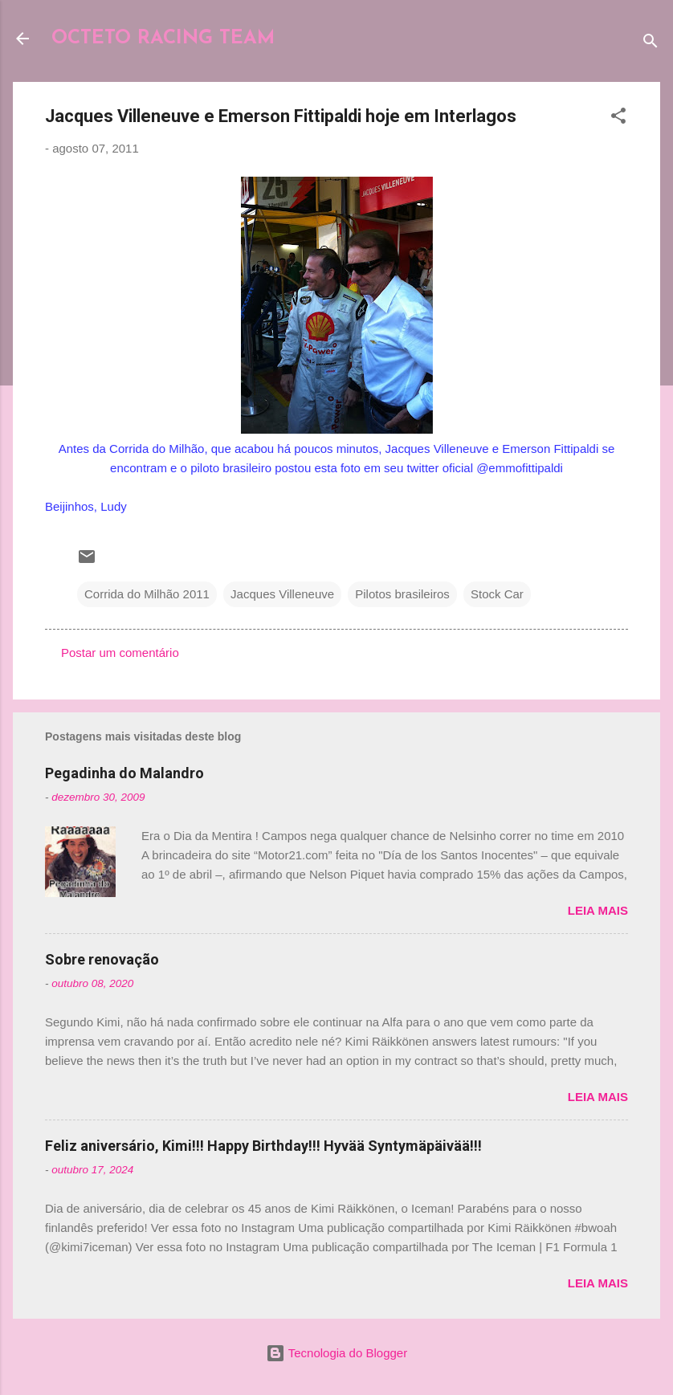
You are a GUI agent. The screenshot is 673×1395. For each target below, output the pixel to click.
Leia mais (598, 910)
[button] (618, 118)
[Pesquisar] (650, 43)
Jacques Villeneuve (282, 594)
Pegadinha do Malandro (124, 773)
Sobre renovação (102, 959)
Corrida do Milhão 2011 (147, 594)
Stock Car (497, 594)
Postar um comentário (120, 652)
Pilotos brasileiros (402, 594)
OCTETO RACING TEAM (163, 38)
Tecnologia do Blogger (336, 1353)
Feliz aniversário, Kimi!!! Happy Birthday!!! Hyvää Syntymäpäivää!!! (263, 1145)
